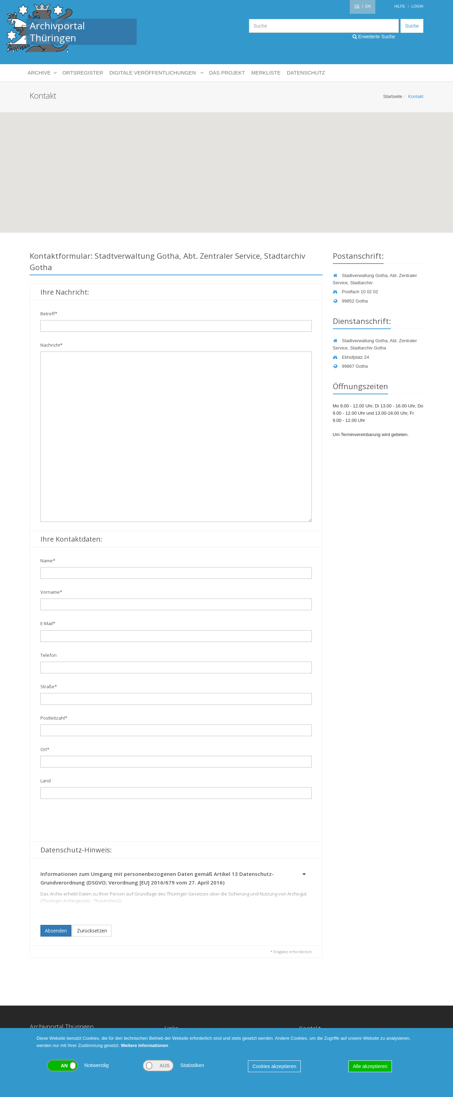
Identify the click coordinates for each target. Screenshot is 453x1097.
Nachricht (51, 345)
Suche (412, 26)
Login (417, 6)
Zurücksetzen (92, 930)
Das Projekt (227, 73)
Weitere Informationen (144, 1045)
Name (47, 560)
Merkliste (266, 73)
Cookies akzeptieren (274, 1066)
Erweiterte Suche (374, 36)
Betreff (48, 313)
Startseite (392, 96)
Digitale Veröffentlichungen (156, 72)
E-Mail (47, 623)
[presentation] (92, 821)
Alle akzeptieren (370, 1066)
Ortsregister (82, 73)
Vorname (51, 592)
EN (367, 6)
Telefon (48, 655)
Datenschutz (306, 73)
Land (45, 781)
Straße (48, 686)
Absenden (56, 930)
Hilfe (399, 6)
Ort (44, 749)
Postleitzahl (53, 718)
